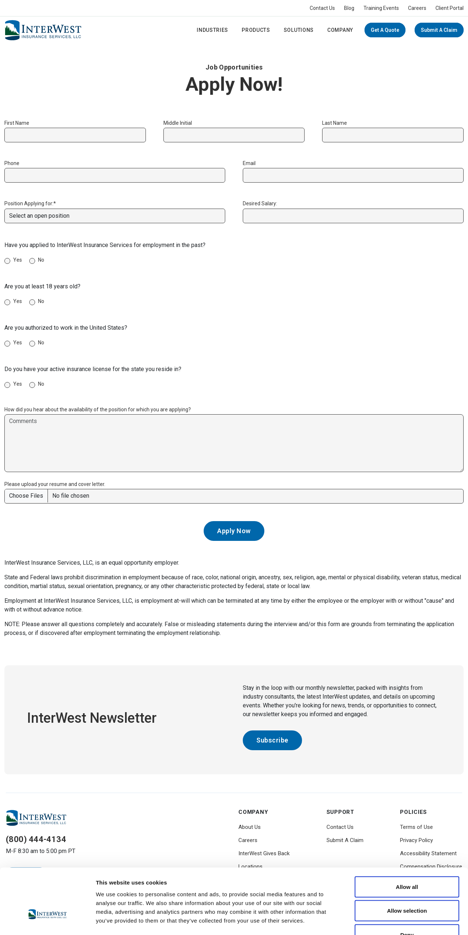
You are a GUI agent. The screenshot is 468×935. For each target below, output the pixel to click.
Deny (407, 887)
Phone (11, 163)
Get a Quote (385, 30)
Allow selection (407, 863)
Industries (212, 30)
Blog (349, 8)
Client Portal (449, 8)
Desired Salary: (260, 203)
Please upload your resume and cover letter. (54, 484)
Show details (384, 920)
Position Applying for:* (30, 203)
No (41, 260)
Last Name (334, 123)
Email (249, 163)
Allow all (407, 839)
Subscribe (272, 740)
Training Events (381, 8)
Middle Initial (177, 123)
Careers (417, 8)
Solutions (299, 30)
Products (256, 30)
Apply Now (234, 531)
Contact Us (322, 8)
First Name (16, 123)
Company (340, 30)
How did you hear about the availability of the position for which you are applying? (97, 409)
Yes (17, 260)
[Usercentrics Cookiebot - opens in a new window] (47, 920)
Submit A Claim (439, 30)
